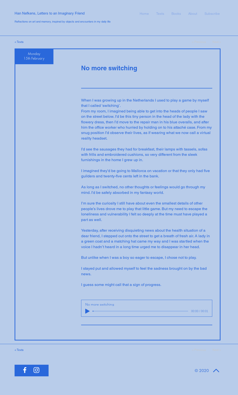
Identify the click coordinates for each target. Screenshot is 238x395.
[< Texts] (23, 42)
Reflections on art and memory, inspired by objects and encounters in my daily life (62, 21)
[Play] (87, 311)
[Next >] (213, 42)
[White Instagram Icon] (36, 370)
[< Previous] (199, 42)
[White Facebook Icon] (25, 370)
